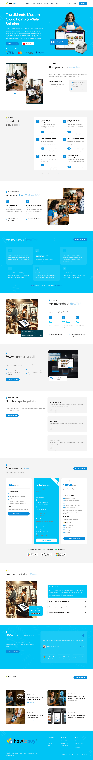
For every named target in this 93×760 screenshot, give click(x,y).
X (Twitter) (84, 754)
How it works (64, 741)
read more (30, 704)
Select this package (18, 516)
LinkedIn (63, 754)
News (52, 3)
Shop (57, 3)
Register (83, 3)
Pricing (33, 3)
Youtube (77, 754)
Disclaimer (77, 747)
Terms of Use (64, 745)
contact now (11, 651)
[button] (80, 646)
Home (48, 741)
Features (27, 3)
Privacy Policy (64, 743)
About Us (39, 3)
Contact (46, 3)
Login (74, 3)
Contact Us (64, 748)
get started (11, 44)
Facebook (70, 754)
